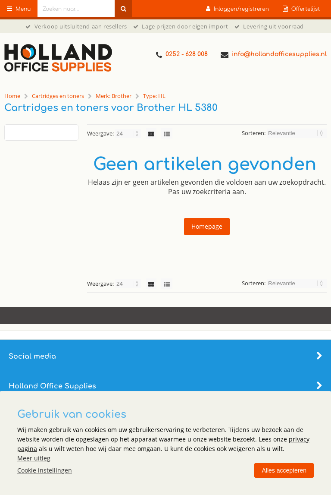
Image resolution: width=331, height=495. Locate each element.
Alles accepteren (284, 470)
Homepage (206, 226)
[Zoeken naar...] (123, 8)
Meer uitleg (33, 458)
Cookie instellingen (44, 470)
